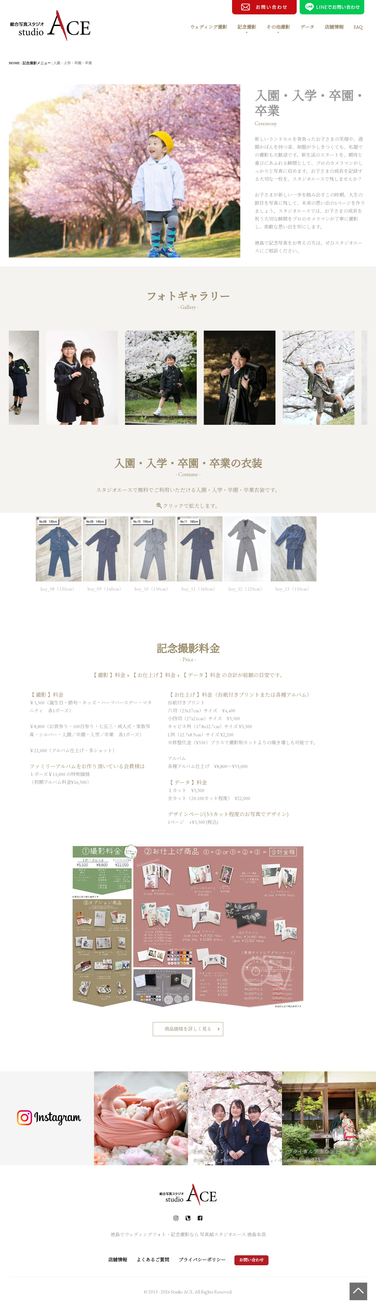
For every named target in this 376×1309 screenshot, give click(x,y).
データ (307, 27)
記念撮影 (246, 27)
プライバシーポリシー (202, 1260)
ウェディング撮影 (208, 27)
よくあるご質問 (152, 1260)
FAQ (358, 27)
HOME (14, 63)
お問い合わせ (251, 1260)
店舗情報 (334, 27)
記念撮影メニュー (37, 63)
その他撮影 (278, 27)
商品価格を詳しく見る (188, 1029)
